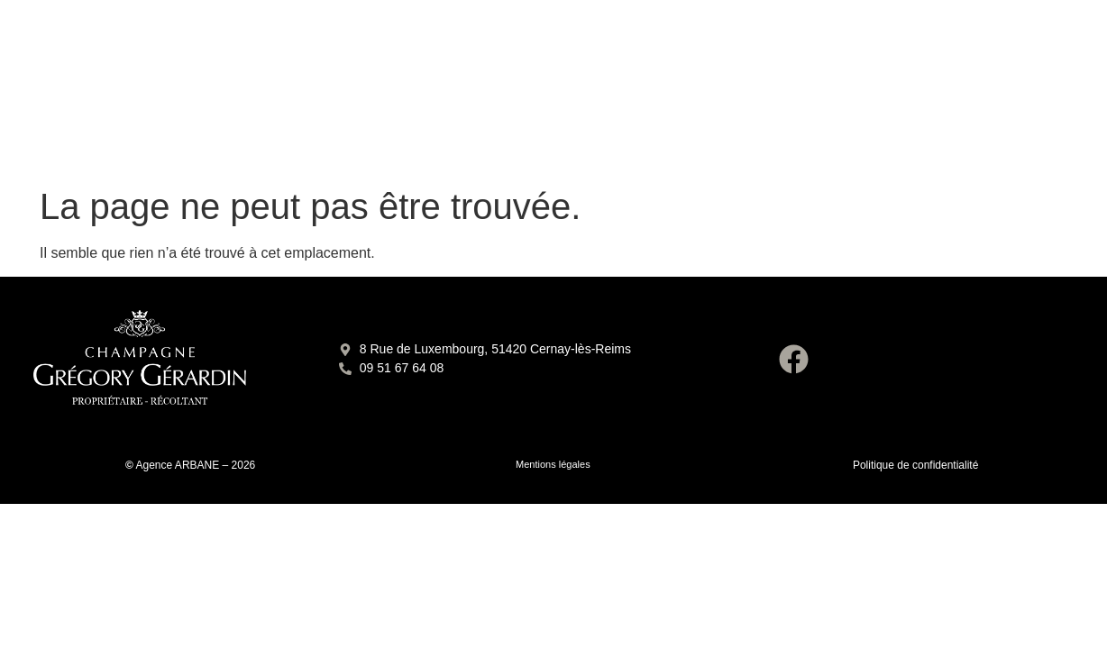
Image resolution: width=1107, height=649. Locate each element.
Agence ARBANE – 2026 (196, 465)
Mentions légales (553, 464)
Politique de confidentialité (915, 465)
